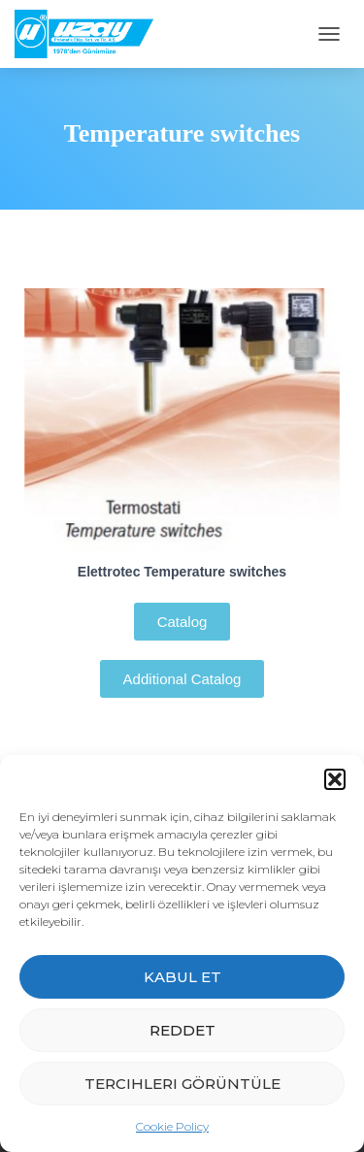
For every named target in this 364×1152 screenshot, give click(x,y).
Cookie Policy (172, 1126)
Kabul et (182, 977)
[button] (335, 779)
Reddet (182, 1030)
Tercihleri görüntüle (182, 1083)
